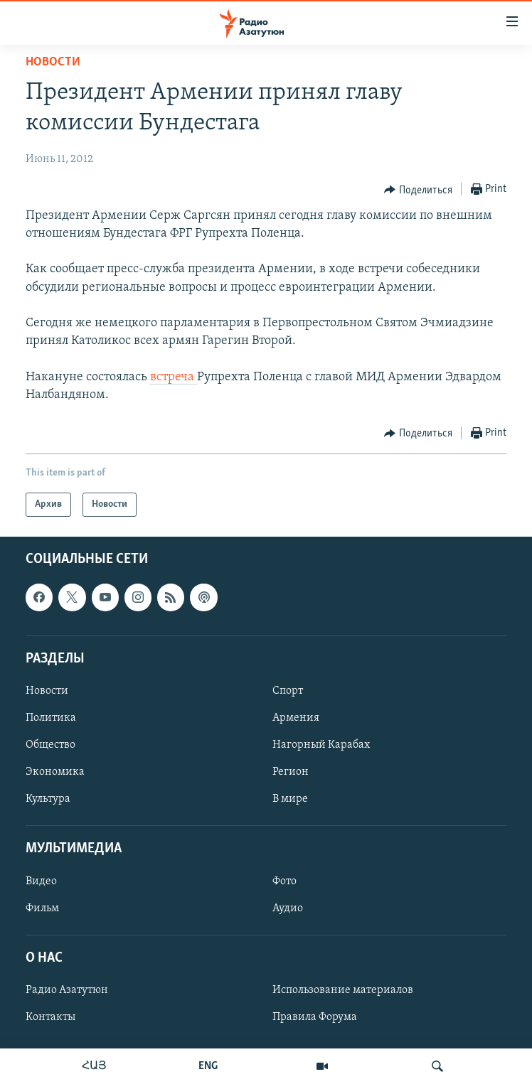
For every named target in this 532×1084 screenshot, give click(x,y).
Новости (53, 62)
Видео (41, 881)
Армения (295, 718)
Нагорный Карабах (321, 745)
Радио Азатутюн (67, 990)
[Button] (418, 190)
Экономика (55, 772)
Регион (290, 772)
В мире (290, 799)
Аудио (287, 908)
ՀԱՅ (94, 1066)
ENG (208, 1066)
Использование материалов (342, 990)
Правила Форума (314, 1017)
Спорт (287, 691)
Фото (284, 881)
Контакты (50, 1017)
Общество (50, 745)
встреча (173, 377)
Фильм (42, 908)
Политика (51, 718)
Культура (48, 799)
